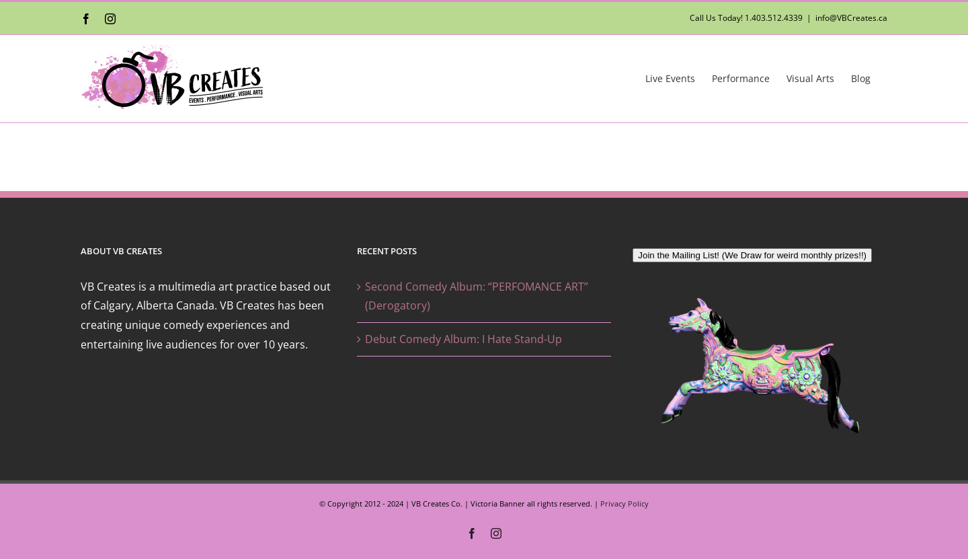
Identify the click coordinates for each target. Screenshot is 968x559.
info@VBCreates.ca (851, 18)
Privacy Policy (624, 503)
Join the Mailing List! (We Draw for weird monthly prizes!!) (752, 255)
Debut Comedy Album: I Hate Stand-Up (463, 339)
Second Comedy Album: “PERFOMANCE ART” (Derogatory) (476, 296)
